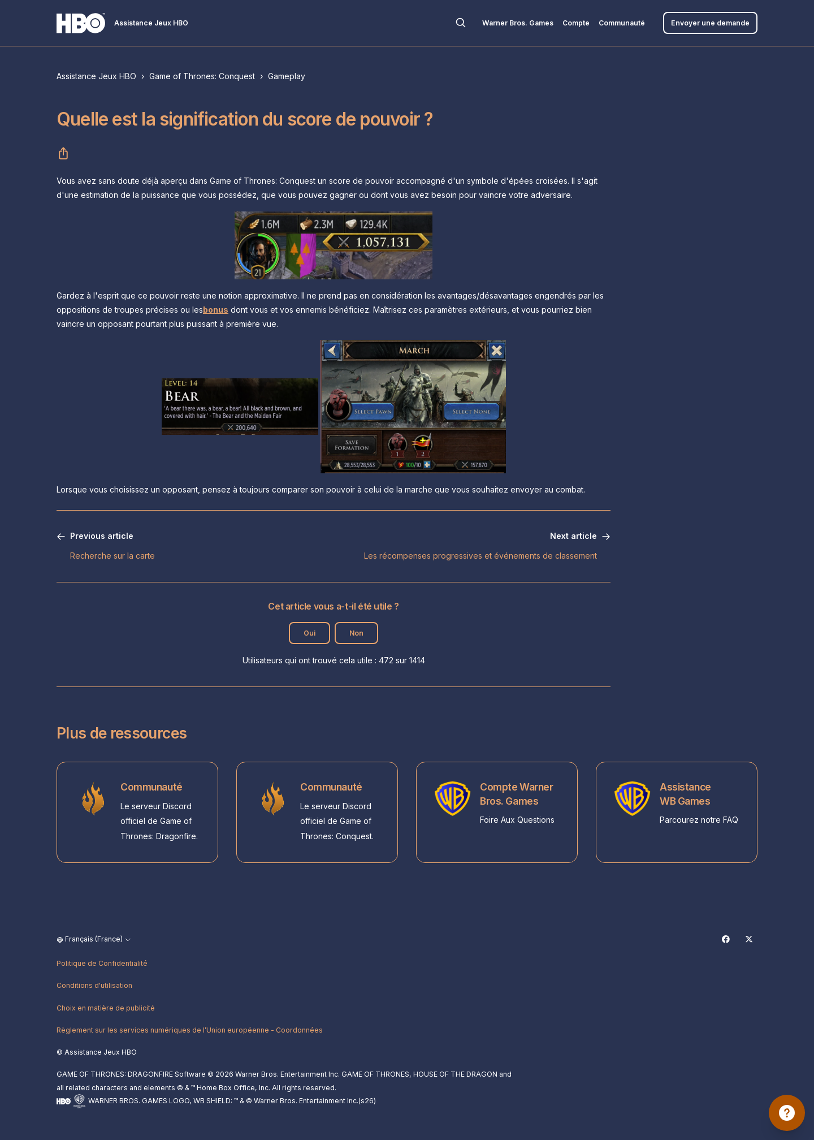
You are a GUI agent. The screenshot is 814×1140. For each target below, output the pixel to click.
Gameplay (286, 76)
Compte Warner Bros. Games (516, 794)
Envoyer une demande (710, 23)
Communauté (622, 23)
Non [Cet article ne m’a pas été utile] (356, 633)
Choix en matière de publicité (106, 1008)
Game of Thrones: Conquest (202, 76)
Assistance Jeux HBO (96, 76)
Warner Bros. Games (517, 23)
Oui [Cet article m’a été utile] (309, 633)
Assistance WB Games (685, 794)
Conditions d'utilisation (94, 985)
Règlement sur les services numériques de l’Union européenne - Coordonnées (190, 1030)
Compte (576, 23)
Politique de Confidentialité (102, 963)
